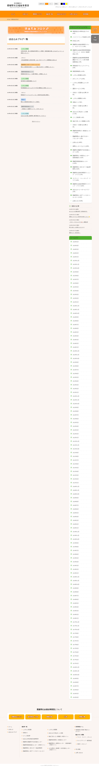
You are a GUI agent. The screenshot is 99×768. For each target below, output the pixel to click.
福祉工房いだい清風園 (55, 736)
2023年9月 (76, 362)
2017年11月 (76, 625)
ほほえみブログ (61, 14)
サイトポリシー (73, 7)
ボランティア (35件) (79, 79)
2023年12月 (76, 351)
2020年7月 (76, 505)
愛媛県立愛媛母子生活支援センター (32, 742)
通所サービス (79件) (79, 88)
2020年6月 (76, 509)
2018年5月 (76, 603)
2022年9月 (76, 407)
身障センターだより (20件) (81, 146)
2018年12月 (76, 577)
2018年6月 (76, 599)
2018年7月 (76, 595)
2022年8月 (76, 411)
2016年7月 (76, 686)
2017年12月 (76, 622)
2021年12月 (76, 441)
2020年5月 (76, 513)
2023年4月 (76, 381)
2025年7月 (76, 279)
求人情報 (78, 749)
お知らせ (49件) (77, 142)
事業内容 (49, 717)
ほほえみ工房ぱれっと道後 (56, 733)
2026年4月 (76, 245)
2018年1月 (76, 618)
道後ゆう (25, 732)
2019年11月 (76, 535)
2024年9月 (76, 317)
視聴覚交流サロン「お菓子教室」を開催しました (34, 74)
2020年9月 (76, 497)
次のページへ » (36, 121)
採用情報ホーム (79, 726)
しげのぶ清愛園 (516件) (79, 98)
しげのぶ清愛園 (53, 729)
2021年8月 (76, 456)
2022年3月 (76, 430)
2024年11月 (76, 309)
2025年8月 (76, 275)
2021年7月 (76, 460)
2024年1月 (76, 347)
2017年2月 (76, 659)
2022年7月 (76, 415)
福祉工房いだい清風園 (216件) (81, 121)
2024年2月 (76, 343)
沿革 (65, 717)
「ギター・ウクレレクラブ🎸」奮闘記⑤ (78, 222)
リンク (90, 7)
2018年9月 (76, 588)
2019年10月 (76, 539)
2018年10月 (76, 584)
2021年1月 (76, 482)
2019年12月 (76, 531)
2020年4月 (76, 516)
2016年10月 (76, 674)
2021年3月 (76, 475)
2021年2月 (76, 479)
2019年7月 (76, 550)
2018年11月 (76, 580)
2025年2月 (76, 298)
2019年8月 (76, 546)
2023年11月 (76, 354)
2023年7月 (76, 369)
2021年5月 (76, 467)
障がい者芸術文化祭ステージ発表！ (30, 102)
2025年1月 (76, 302)
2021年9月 (76, 452)
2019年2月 (76, 569)
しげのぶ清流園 (27, 729)
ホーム (13, 14)
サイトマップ (82, 7)
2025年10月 (76, 268)
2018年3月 (76, 610)
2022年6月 (76, 418)
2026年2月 (76, 253)
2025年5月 (76, 287)
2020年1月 (76, 528)
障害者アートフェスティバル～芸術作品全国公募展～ (35, 95)
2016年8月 (76, 682)
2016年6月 (76, 689)
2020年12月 (76, 486)
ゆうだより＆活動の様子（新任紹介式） (78, 211)
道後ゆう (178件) (77, 102)
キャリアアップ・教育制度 (84, 740)
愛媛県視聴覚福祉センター (30, 745)
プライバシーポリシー (61, 7)
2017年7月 (76, 641)
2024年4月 (76, 336)
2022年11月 (76, 400)
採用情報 (85, 14)
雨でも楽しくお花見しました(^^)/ (76, 227)
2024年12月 (76, 305)
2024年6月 (76, 328)
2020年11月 (76, 490)
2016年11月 (76, 671)
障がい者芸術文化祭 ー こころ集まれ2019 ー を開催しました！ (37, 67)
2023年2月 (76, 388)
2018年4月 (76, 607)
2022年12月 (76, 396)
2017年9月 (76, 633)
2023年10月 (76, 358)
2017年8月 (76, 637)
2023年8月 (76, 366)
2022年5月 (76, 422)
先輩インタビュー (82, 744)
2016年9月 (76, 678)
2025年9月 (76, 272)
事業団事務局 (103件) (79, 71)
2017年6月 (76, 644)
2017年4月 (76, 652)
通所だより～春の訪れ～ (74, 232)
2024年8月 (76, 321)
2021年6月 (76, 464)
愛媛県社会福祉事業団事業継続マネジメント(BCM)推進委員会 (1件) (81, 60)
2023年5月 (76, 377)
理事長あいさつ (17, 717)
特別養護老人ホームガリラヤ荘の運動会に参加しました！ (36, 88)
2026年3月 (76, 249)
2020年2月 (76, 524)
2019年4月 (76, 561)
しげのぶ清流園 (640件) (79, 75)
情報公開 (82, 717)
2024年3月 (76, 339)
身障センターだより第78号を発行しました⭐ (79, 216)
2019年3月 (76, 565)
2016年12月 (76, 667)
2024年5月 (76, 332)
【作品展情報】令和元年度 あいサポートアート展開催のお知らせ (39, 60)
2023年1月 (76, 392)
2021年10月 (76, 449)
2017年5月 (76, 648)
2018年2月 (76, 614)
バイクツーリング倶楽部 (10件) (81, 37)
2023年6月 (76, 373)
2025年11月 (76, 264)
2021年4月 (76, 471)
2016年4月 (76, 697)
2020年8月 (76, 501)
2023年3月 (76, 385)
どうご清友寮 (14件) (78, 117)
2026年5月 (76, 241)
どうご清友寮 (26, 735)
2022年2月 (76, 433)
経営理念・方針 (33, 717)
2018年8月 (76, 592)
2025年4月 (76, 290)
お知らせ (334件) (78, 201)
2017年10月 (76, 629)
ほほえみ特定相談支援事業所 (31, 739)
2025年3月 (76, 294)
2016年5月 (76, 693)
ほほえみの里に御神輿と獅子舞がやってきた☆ (33, 115)
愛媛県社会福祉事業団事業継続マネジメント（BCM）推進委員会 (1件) (82, 52)
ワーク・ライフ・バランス (84, 737)
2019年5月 (76, 558)
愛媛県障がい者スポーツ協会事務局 (32, 748)
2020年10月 (76, 494)
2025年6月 (76, 283)
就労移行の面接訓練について (28, 81)
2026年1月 (76, 257)
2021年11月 (76, 445)
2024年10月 (76, 313)
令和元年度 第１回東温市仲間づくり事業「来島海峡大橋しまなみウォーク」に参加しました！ (42, 52)
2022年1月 (76, 437)
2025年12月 (76, 260)
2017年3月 (76, 656)
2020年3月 (76, 520)
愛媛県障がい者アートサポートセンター (34, 751)
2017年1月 (76, 663)
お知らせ (25, 14)
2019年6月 (76, 554)
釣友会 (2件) (76, 40)
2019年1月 (76, 573)
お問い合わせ (73, 14)
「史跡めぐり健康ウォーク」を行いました (32, 109)
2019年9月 (76, 543)
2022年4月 (76, 426)
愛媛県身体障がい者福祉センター (58, 740)
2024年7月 (76, 324)
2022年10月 (76, 403)
